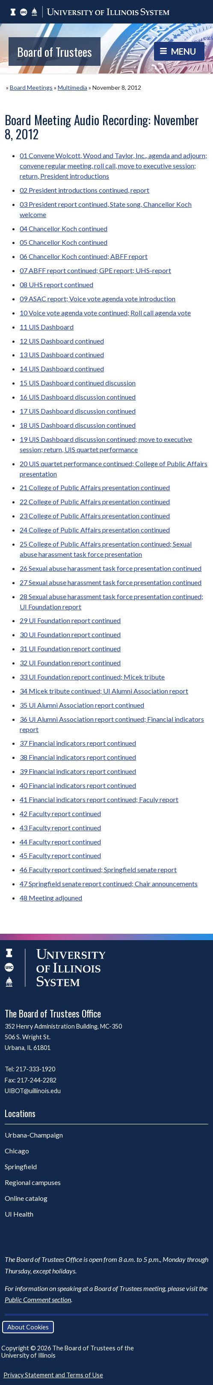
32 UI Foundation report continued (70, 663)
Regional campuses (33, 1182)
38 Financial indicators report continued (78, 757)
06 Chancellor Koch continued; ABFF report (84, 256)
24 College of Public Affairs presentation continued (95, 530)
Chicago (17, 1151)
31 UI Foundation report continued (70, 648)
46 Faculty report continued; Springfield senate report (98, 869)
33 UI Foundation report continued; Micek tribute (92, 677)
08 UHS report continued (56, 284)
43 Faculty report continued (60, 827)
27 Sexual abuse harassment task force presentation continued (110, 582)
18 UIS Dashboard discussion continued (78, 425)
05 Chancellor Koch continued (63, 242)
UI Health (19, 1214)
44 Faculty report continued (60, 842)
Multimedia (72, 87)
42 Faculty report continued (60, 813)
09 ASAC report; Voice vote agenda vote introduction (97, 298)
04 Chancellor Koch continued (63, 228)
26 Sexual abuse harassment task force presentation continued (110, 568)
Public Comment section (38, 1299)
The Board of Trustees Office (53, 1013)
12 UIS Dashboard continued (62, 341)
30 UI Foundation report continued (70, 634)
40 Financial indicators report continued (78, 785)
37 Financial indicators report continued (78, 743)
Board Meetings (31, 87)
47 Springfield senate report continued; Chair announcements (109, 883)
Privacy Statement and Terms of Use (53, 1375)
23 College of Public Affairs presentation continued (95, 516)
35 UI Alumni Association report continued (82, 705)
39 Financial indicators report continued (78, 771)
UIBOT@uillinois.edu (33, 1090)
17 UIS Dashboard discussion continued (78, 411)
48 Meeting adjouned (51, 898)
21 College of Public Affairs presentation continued (95, 487)
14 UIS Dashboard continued (62, 369)
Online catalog (26, 1198)
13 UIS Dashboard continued (62, 354)
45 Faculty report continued (60, 855)
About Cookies (28, 1327)
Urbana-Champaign (34, 1135)
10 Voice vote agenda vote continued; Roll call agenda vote (105, 313)
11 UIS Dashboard (47, 327)
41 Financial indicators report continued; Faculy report (99, 799)
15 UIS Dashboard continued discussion (78, 383)
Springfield (21, 1166)
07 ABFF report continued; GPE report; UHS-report (95, 270)
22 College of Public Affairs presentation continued (95, 501)
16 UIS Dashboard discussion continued (78, 397)
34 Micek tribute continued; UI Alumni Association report (104, 691)
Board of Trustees (54, 51)
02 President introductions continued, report (84, 190)
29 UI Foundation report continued (70, 620)
